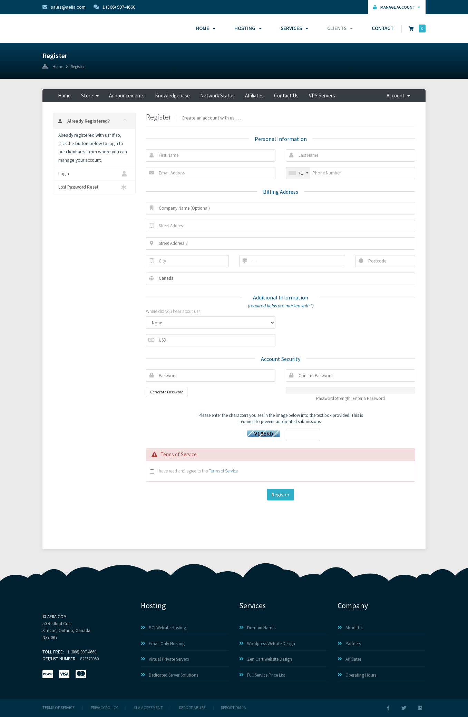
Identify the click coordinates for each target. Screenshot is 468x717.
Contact (382, 28)
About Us (350, 628)
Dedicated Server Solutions (169, 675)
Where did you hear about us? (173, 311)
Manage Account (396, 7)
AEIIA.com (57, 617)
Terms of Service (223, 471)
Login (94, 174)
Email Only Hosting (163, 644)
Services (293, 28)
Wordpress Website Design (267, 644)
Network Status (217, 95)
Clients (339, 28)
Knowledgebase (172, 95)
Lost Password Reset (94, 187)
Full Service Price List (262, 675)
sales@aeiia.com (64, 7)
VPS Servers (322, 95)
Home (204, 28)
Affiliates (254, 95)
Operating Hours (357, 675)
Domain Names (257, 628)
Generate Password (167, 391)
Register (78, 67)
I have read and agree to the (197, 471)
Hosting (247, 28)
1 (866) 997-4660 (114, 7)
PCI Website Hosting (163, 628)
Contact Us (286, 95)
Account (398, 95)
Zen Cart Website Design (265, 659)
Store (90, 95)
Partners (349, 644)
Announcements (127, 95)
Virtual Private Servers (165, 659)
